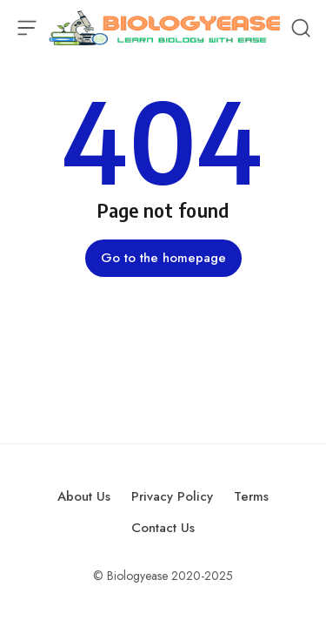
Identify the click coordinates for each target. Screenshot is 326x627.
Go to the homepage (163, 257)
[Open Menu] (27, 27)
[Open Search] (301, 27)
